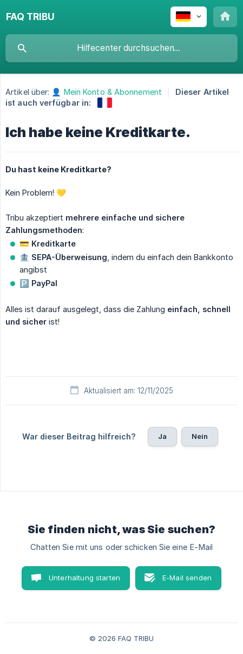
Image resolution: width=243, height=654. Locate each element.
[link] (104, 103)
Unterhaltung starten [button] (84, 577)
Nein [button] (200, 436)
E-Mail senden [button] (187, 577)
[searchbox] (121, 48)
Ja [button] (162, 436)
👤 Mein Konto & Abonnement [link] (106, 91)
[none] (30, 17)
